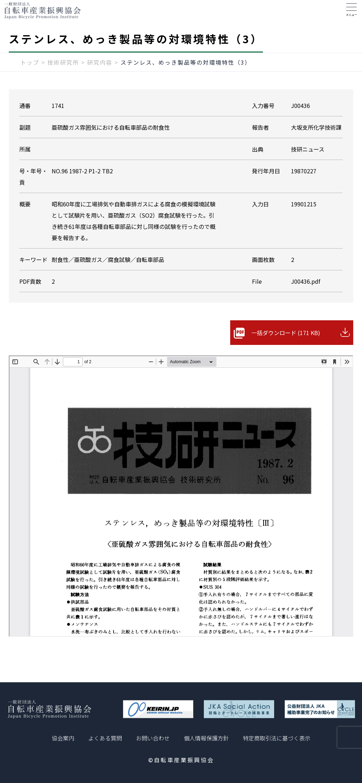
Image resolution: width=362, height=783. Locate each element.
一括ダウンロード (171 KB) (285, 339)
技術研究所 (63, 69)
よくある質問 (105, 738)
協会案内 (63, 738)
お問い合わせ (153, 738)
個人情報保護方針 (206, 738)
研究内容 (99, 69)
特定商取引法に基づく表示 (276, 738)
